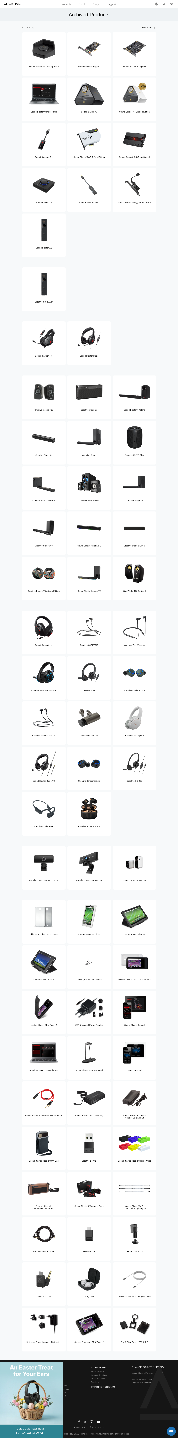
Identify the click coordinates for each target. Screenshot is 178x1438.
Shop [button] (96, 4)
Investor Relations (99, 1375)
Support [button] (111, 4)
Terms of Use (115, 1434)
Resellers (95, 1382)
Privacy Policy (102, 1434)
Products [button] (66, 4)
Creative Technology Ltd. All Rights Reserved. (75, 1434)
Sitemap (125, 1434)
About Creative (97, 1372)
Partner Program (103, 1387)
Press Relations (98, 1379)
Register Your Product (141, 1383)
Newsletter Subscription (142, 1379)
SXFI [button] (82, 4)
